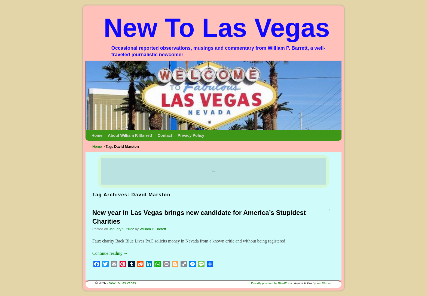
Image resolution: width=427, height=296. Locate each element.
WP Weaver (324, 283)
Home (96, 135)
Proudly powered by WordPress (271, 283)
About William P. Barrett (130, 135)
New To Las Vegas (217, 27)
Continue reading (110, 253)
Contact (165, 135)
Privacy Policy (191, 135)
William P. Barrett (153, 229)
